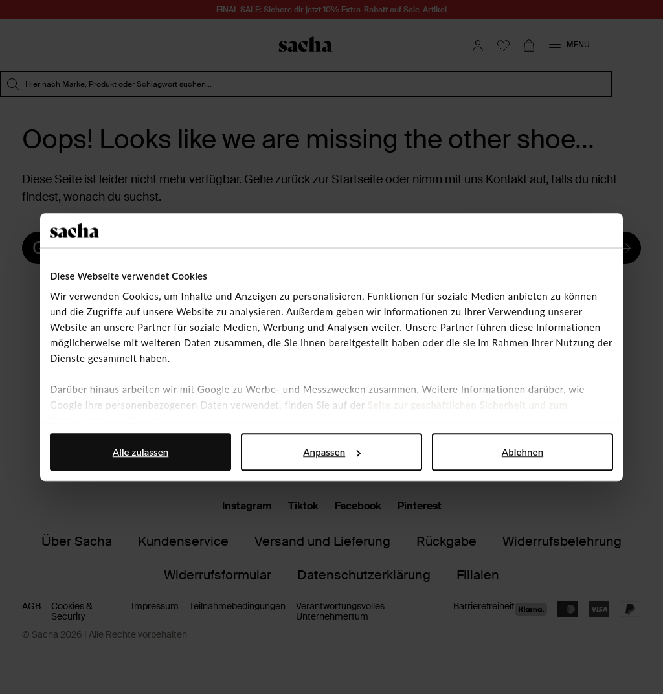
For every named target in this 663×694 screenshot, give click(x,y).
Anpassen (332, 452)
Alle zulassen (140, 452)
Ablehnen (522, 452)
